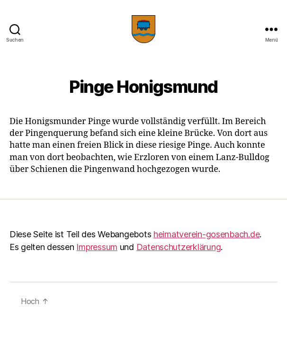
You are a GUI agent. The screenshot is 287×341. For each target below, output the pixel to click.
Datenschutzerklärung (178, 247)
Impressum (96, 247)
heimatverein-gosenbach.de (206, 234)
